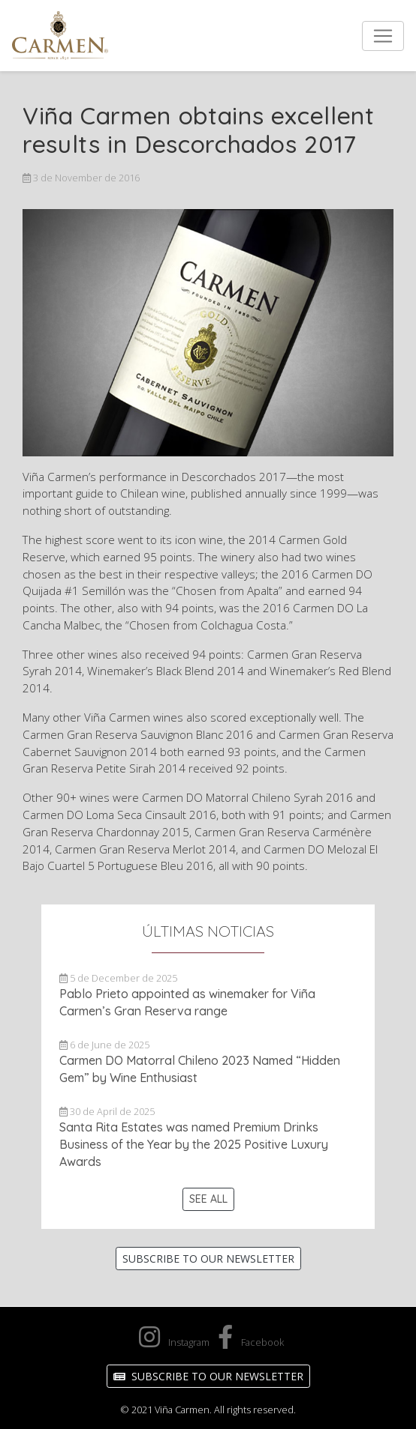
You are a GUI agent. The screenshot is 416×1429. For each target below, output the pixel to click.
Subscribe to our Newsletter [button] (208, 1258)
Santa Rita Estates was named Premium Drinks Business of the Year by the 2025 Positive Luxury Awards (193, 1144)
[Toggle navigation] (383, 36)
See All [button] (208, 1199)
